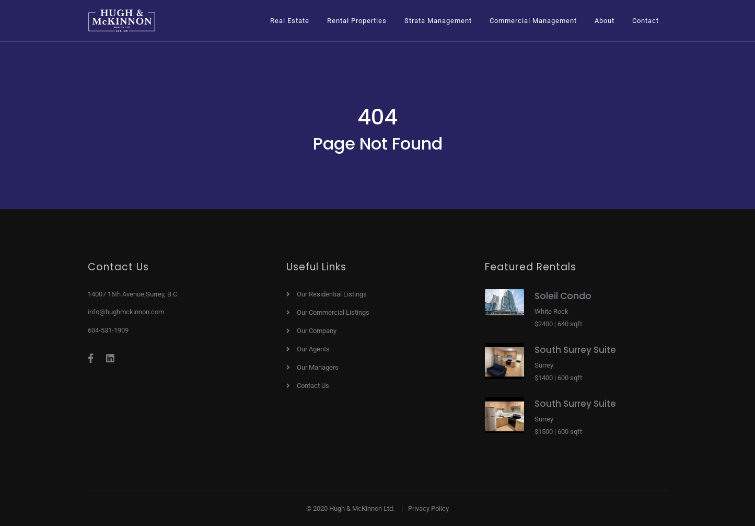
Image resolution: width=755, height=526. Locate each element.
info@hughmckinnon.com (126, 312)
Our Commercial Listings (333, 312)
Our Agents (313, 349)
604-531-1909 (108, 330)
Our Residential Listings (332, 294)
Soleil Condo (563, 296)
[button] (289, 20)
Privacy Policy (428, 508)
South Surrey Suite (575, 350)
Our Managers (318, 367)
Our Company (316, 331)
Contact (645, 21)
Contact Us (313, 386)
